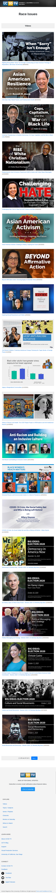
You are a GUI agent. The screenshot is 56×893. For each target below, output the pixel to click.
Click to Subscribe (27, 789)
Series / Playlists (8, 811)
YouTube (8, 877)
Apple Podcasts (10, 882)
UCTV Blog (4, 843)
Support (3, 846)
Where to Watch (8, 823)
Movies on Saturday (9, 819)
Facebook (9, 873)
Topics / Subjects (8, 808)
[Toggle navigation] (50, 3)
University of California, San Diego (11, 854)
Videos (5, 804)
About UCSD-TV (6, 839)
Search (5, 827)
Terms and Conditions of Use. (44, 891)
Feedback (4, 869)
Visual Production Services (9, 850)
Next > (34, 758)
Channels (6, 815)
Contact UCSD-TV (7, 866)
